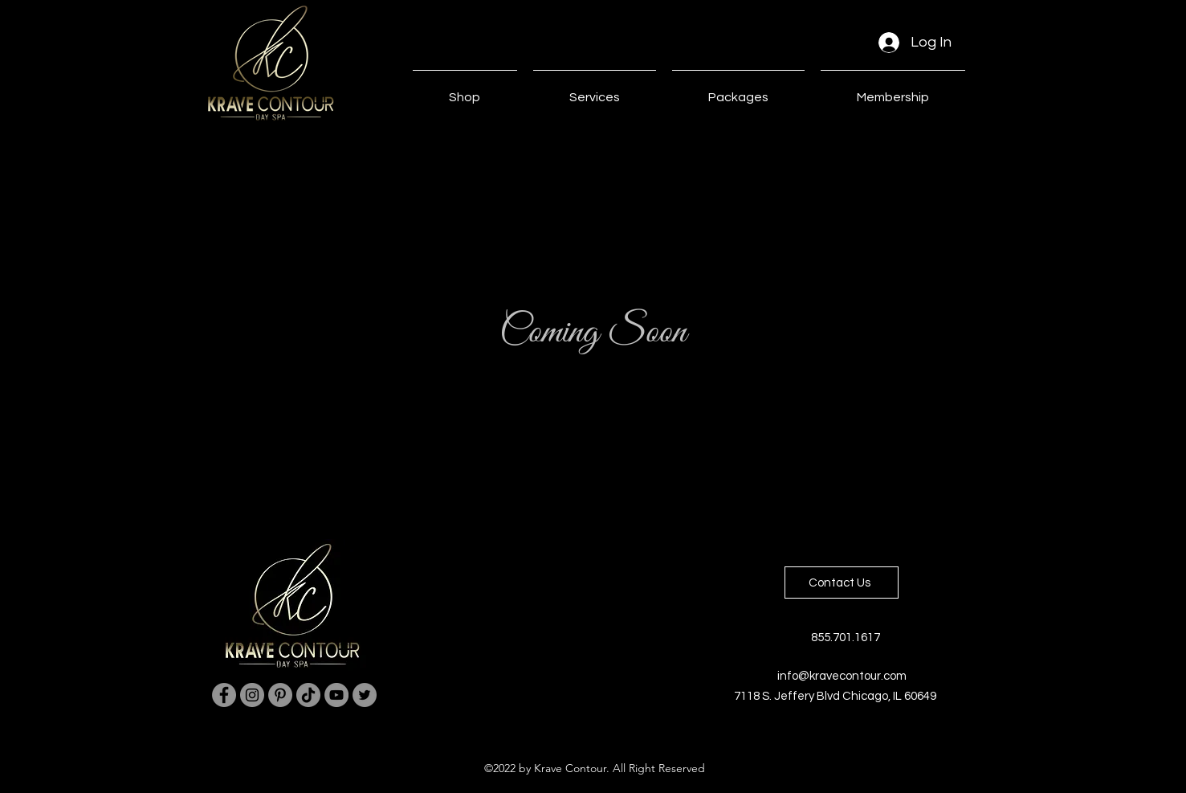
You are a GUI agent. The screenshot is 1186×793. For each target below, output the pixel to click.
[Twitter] (365, 695)
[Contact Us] (842, 582)
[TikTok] (308, 695)
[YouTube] (336, 695)
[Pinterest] (280, 695)
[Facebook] (224, 695)
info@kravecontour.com (842, 676)
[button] (594, 90)
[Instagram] (252, 695)
